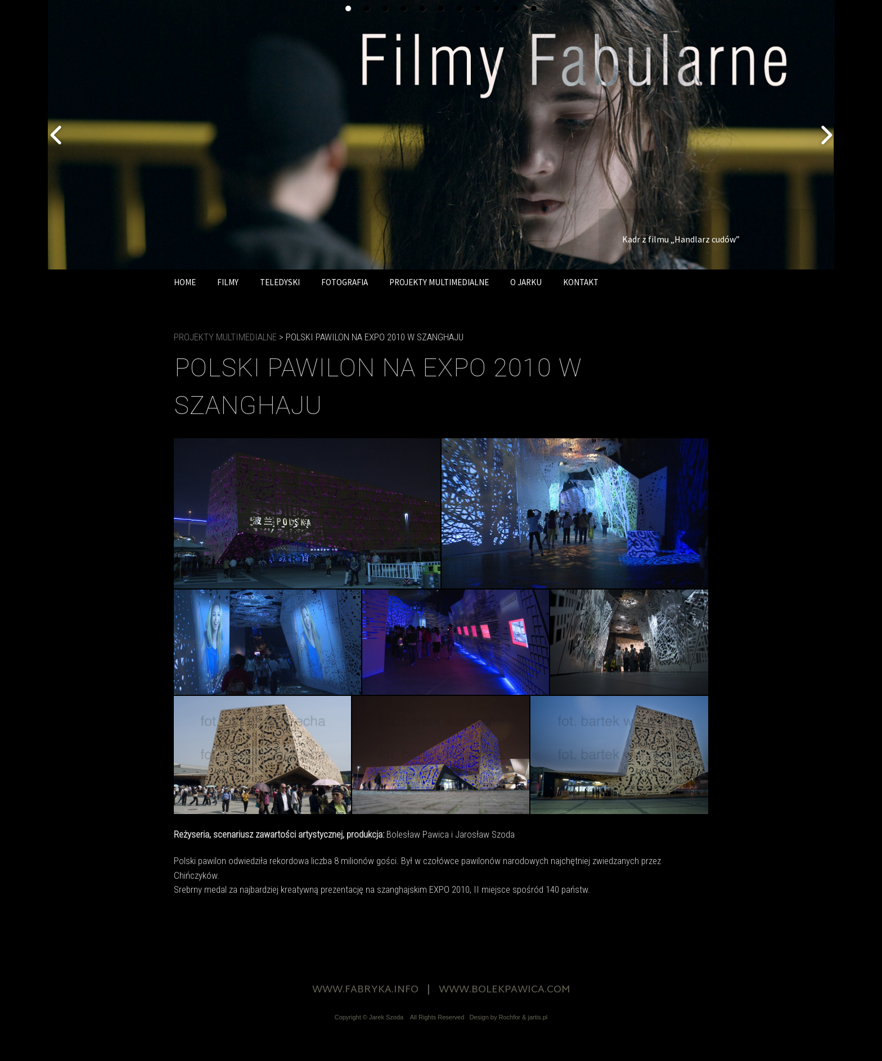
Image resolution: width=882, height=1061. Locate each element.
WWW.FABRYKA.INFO (365, 990)
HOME (185, 282)
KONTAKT (580, 282)
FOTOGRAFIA (344, 282)
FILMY (227, 282)
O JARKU (526, 282)
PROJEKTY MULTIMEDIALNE (439, 282)
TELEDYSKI (280, 282)
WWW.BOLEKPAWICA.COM (504, 990)
